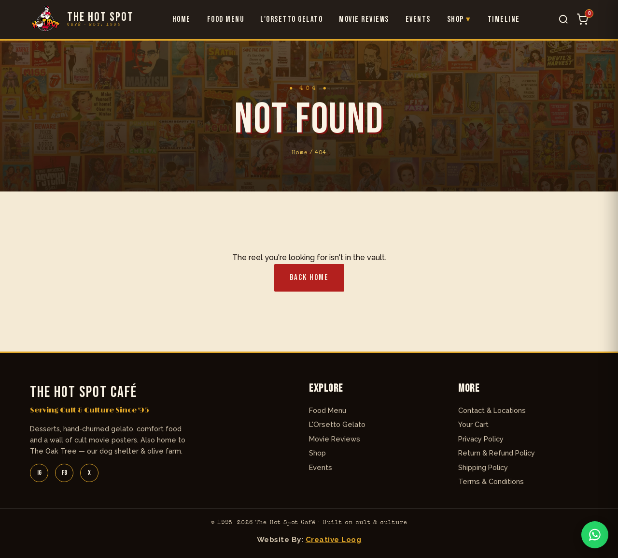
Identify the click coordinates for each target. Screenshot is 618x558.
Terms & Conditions (491, 481)
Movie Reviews (364, 19)
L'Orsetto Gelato (291, 19)
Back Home (309, 277)
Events (418, 19)
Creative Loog (334, 539)
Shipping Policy (483, 467)
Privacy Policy (481, 439)
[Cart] (582, 19)
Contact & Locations (492, 410)
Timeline (504, 19)
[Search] (563, 19)
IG (39, 473)
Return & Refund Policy (496, 453)
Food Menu (225, 19)
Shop (455, 19)
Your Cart (473, 424)
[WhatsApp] (594, 534)
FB (64, 473)
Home (181, 19)
